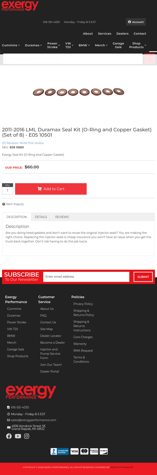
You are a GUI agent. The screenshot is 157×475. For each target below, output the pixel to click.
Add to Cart (54, 189)
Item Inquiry (15, 204)
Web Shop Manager (121, 467)
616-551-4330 (20, 407)
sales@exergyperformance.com (33, 420)
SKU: (5, 147)
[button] (11, 45)
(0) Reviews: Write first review (23, 143)
